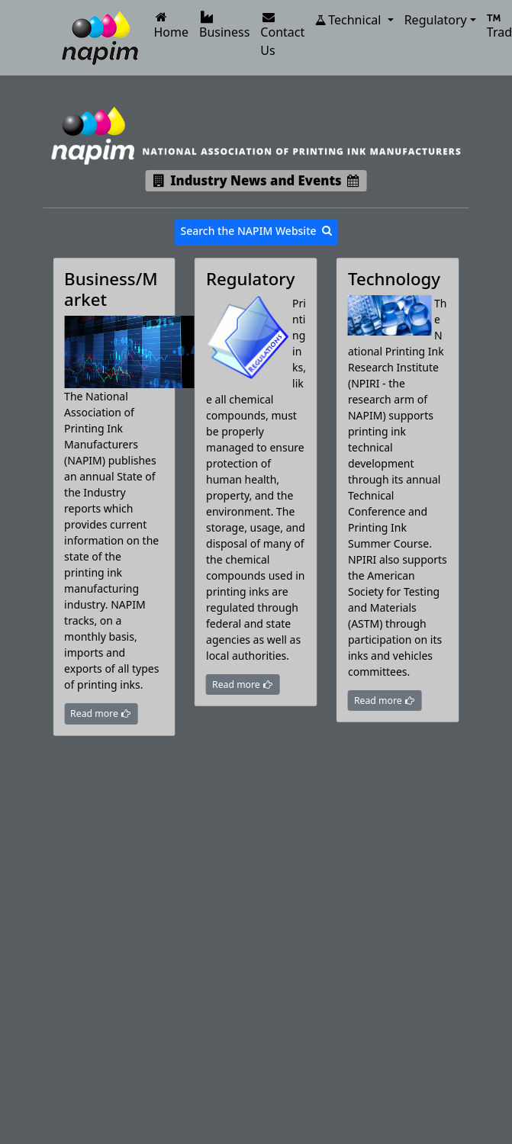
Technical (349, 19)
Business (224, 25)
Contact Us (282, 35)
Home (171, 25)
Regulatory (435, 19)
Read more (100, 713)
